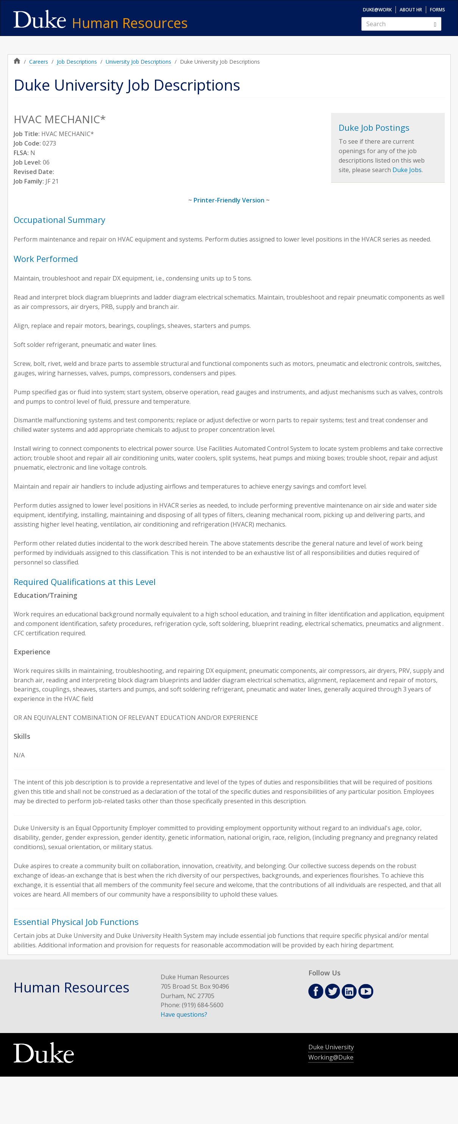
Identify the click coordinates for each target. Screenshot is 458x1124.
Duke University (331, 1047)
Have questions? (184, 1014)
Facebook (316, 991)
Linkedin (349, 991)
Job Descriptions (77, 61)
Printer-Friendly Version (229, 200)
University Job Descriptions (138, 61)
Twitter (332, 991)
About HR (411, 9)
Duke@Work (377, 9)
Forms (437, 9)
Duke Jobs (407, 170)
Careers (38, 61)
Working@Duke (330, 1057)
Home (17, 61)
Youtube (366, 991)
